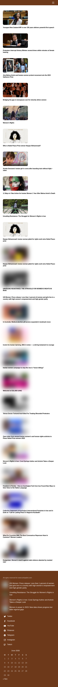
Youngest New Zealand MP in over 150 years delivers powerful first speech (28, 27)
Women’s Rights (8, 123)
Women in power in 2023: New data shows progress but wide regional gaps (30, 608)
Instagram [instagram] (9, 640)
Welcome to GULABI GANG (12, 390)
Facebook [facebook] (9, 621)
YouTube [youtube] (8, 626)
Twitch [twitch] (7, 644)
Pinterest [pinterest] (8, 630)
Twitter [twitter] (7, 616)
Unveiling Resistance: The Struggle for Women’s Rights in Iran (24, 216)
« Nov (5, 679)
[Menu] (53, 3)
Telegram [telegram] (8, 635)
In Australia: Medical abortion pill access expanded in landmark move (27, 322)
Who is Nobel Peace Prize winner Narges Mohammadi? (22, 146)
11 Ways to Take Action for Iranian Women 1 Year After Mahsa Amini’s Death (29, 193)
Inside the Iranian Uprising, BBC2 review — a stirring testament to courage (28, 345)
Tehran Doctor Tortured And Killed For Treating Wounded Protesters (26, 413)
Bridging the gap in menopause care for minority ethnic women (24, 100)
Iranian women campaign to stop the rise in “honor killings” (23, 368)
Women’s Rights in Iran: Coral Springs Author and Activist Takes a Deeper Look (31, 601)
